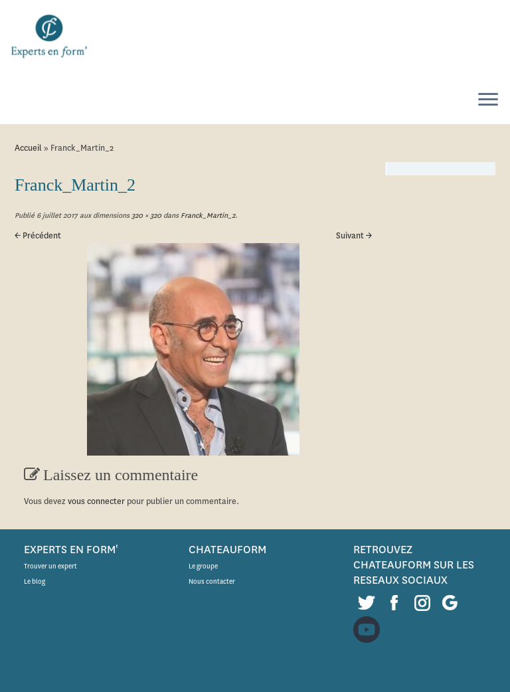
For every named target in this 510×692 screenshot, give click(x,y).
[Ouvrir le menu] (488, 100)
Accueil (28, 147)
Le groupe (203, 566)
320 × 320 (145, 215)
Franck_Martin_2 (207, 215)
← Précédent (38, 235)
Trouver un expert (50, 566)
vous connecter (96, 501)
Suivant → (354, 235)
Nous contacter (212, 581)
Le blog (34, 581)
